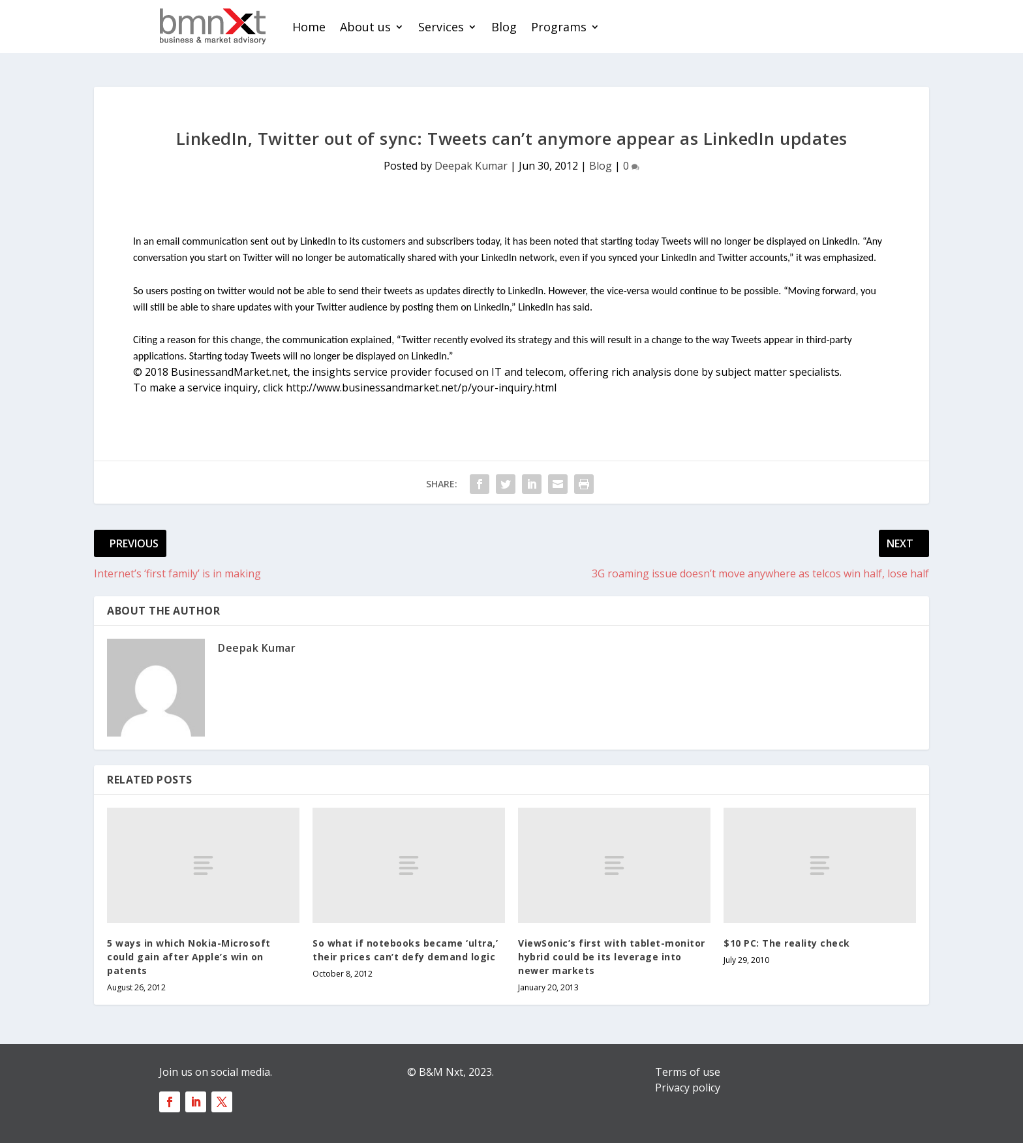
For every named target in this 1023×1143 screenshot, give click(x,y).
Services (441, 27)
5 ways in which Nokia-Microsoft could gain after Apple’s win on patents (189, 957)
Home (309, 27)
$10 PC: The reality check (787, 943)
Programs (559, 27)
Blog (504, 27)
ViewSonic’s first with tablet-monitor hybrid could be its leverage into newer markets (611, 957)
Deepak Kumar (471, 166)
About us (365, 27)
